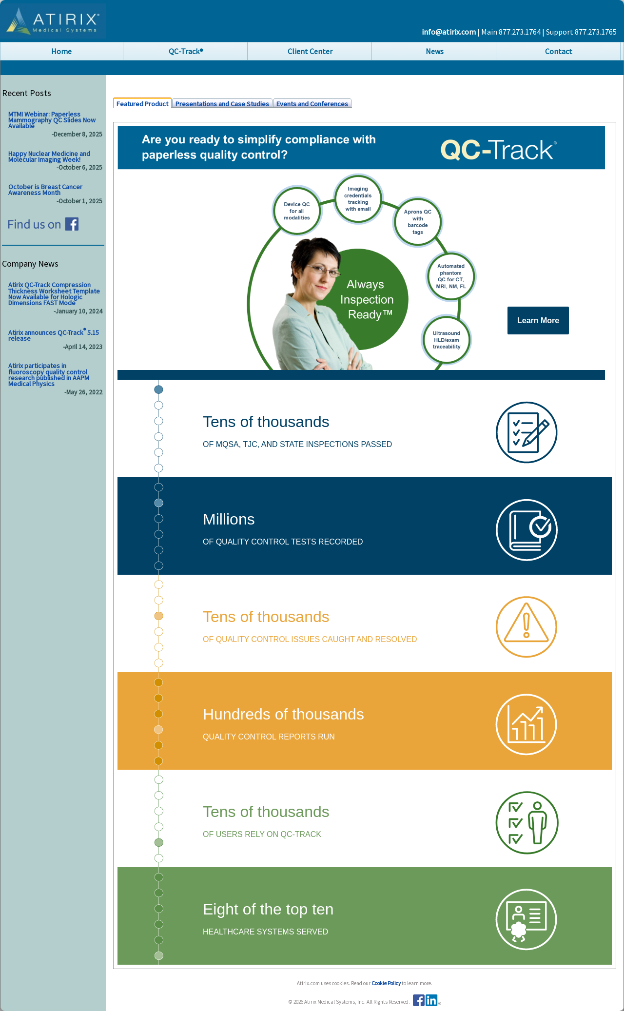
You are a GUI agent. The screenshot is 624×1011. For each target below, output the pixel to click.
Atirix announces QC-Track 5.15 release (53, 335)
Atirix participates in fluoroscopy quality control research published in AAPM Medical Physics (48, 375)
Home (61, 51)
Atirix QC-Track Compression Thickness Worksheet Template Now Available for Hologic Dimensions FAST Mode (54, 294)
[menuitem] (61, 51)
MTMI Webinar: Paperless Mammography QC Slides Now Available (52, 120)
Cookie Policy (386, 983)
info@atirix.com (449, 32)
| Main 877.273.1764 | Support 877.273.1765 (547, 32)
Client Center (310, 51)
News (435, 51)
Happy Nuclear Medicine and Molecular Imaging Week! (49, 156)
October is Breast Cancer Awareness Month (45, 189)
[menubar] (312, 51)
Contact (558, 51)
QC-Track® (186, 51)
